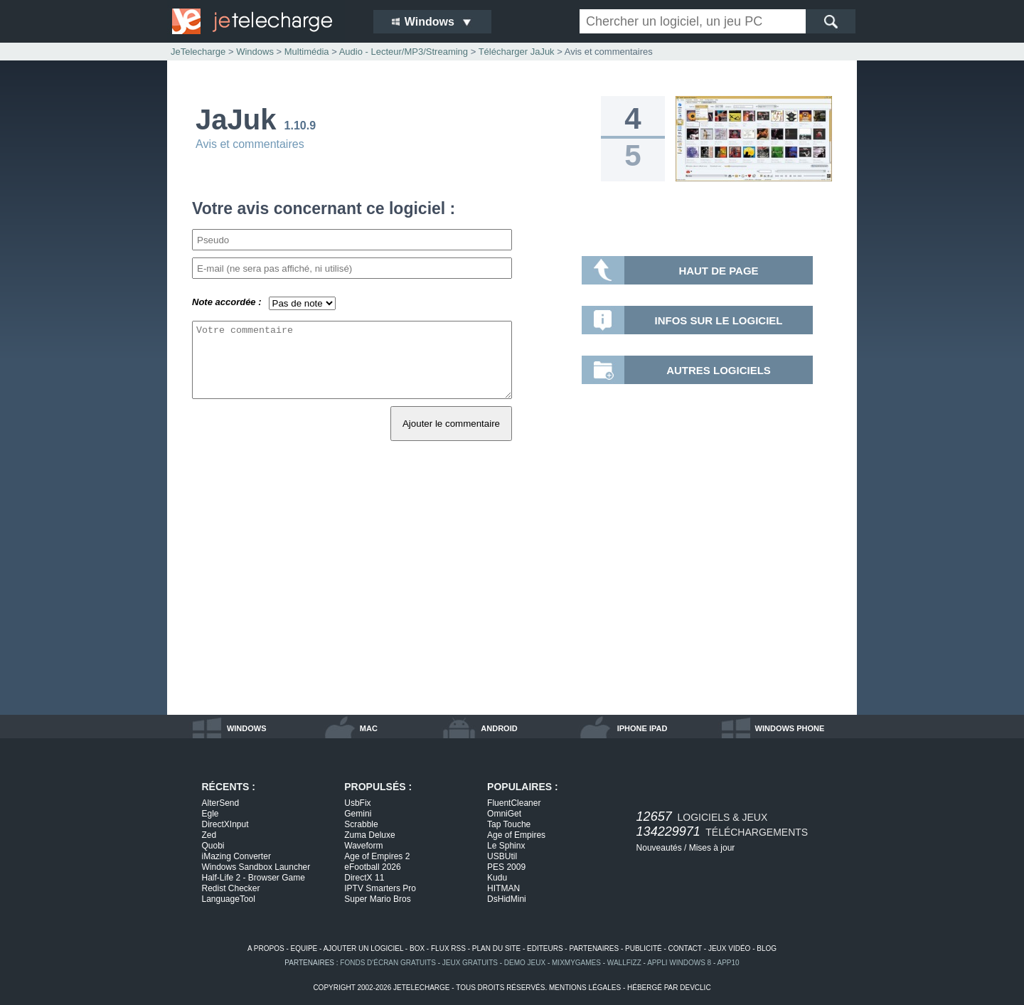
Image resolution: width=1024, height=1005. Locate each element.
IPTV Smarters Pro (380, 888)
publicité (643, 948)
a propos (265, 948)
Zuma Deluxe (369, 835)
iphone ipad (642, 728)
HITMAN (503, 888)
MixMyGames (576, 963)
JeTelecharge (198, 51)
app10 (729, 963)
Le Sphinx (506, 846)
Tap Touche (508, 824)
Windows (255, 51)
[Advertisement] (512, 593)
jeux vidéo (729, 948)
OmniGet (504, 814)
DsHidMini (506, 899)
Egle (210, 814)
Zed (209, 835)
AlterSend (221, 803)
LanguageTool (228, 899)
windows (247, 728)
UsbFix (357, 803)
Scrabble (361, 824)
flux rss (448, 948)
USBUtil (502, 856)
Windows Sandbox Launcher (256, 867)
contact (685, 948)
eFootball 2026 (372, 867)
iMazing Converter (236, 856)
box (417, 948)
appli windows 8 (679, 963)
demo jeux (524, 963)
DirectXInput (225, 824)
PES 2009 (506, 867)
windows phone (790, 728)
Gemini (357, 814)
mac (369, 728)
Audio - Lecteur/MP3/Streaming (403, 51)
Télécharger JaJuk (517, 51)
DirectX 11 (364, 878)
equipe (304, 948)
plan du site (496, 948)
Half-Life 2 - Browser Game (253, 878)
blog (767, 948)
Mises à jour (712, 848)
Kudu (497, 878)
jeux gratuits (470, 963)
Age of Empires (516, 835)
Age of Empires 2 (377, 856)
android (499, 728)
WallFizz (624, 963)
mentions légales (585, 987)
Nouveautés (659, 848)
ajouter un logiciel (363, 948)
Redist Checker (231, 888)
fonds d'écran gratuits (388, 963)
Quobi (213, 846)
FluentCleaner (513, 803)
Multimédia (306, 51)
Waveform (363, 846)
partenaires (594, 948)
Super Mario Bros (377, 899)
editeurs (545, 948)
